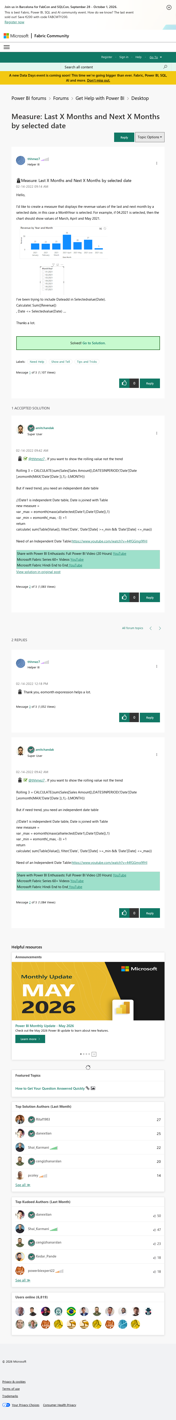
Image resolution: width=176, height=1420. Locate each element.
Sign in (123, 57)
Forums (61, 98)
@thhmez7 (36, 458)
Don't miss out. (98, 80)
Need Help (37, 361)
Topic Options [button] (148, 137)
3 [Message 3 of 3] (30, 706)
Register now (14, 22)
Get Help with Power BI (100, 98)
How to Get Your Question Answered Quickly (50, 1088)
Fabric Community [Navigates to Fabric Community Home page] (51, 35)
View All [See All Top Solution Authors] (22, 1185)
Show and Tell (60, 361)
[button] (124, 137)
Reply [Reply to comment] (150, 597)
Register (106, 57)
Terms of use (11, 1389)
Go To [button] (154, 57)
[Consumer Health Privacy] (59, 1405)
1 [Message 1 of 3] (30, 372)
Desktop (140, 98)
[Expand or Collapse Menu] (6, 47)
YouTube (119, 553)
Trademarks (10, 1396)
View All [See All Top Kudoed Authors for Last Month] (22, 1280)
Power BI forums (28, 98)
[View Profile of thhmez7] (34, 158)
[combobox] (116, 67)
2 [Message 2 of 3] (30, 586)
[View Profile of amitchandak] (45, 427)
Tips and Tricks (87, 361)
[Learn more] (30, 1039)
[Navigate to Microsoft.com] (16, 35)
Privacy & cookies (14, 1381)
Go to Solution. (94, 343)
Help (138, 57)
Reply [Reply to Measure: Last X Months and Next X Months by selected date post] (150, 383)
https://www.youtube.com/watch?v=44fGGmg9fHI (109, 541)
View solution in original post (38, 571)
